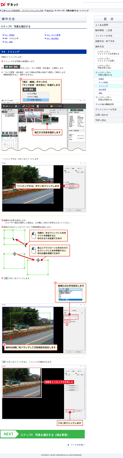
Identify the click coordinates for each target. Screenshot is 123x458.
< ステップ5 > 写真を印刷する (103, 98)
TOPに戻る (100, 120)
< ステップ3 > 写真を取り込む (104, 66)
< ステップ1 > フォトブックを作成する (108, 52)
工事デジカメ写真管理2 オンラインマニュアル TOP (22, 11)
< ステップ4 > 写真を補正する (103, 73)
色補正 (101, 79)
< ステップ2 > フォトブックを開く (106, 59)
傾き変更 (102, 90)
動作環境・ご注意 (103, 30)
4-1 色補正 (10, 35)
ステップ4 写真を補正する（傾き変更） (45, 434)
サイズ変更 (103, 82)
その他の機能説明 (104, 104)
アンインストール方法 (106, 109)
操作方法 (50, 11)
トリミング (103, 86)
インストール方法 (103, 36)
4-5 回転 (9, 42)
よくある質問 (101, 25)
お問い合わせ (101, 115)
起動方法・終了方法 (104, 41)
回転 (100, 93)
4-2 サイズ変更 (54, 35)
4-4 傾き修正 (53, 38)
